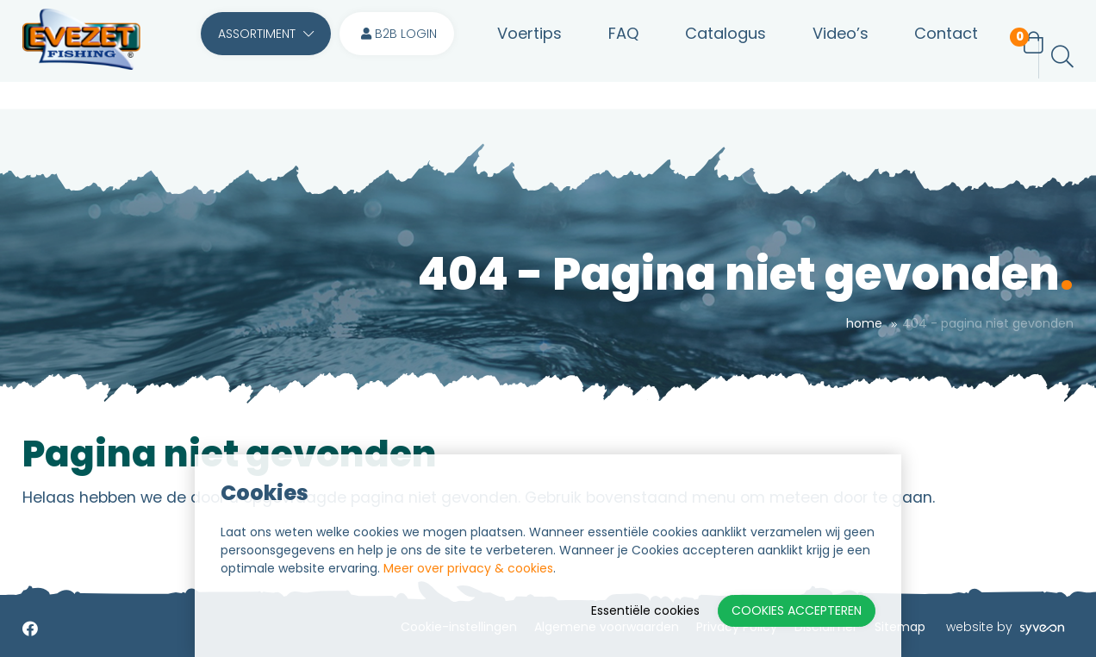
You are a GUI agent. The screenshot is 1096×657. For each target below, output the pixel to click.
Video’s (822, 56)
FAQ (616, 56)
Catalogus (712, 56)
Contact (922, 56)
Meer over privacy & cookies (468, 568)
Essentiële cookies (645, 610)
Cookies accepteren (797, 610)
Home (864, 323)
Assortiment (266, 57)
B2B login (399, 57)
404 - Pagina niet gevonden (988, 323)
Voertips (529, 56)
